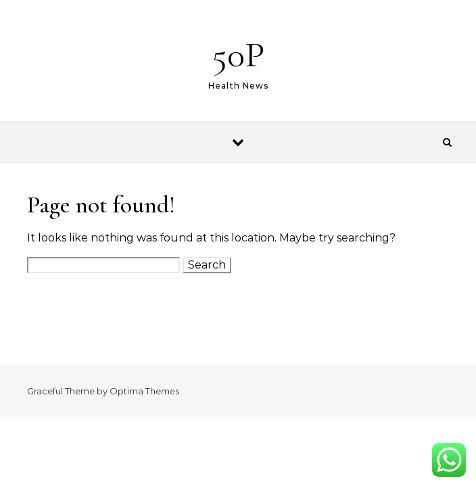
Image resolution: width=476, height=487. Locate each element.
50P (238, 54)
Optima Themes (144, 391)
